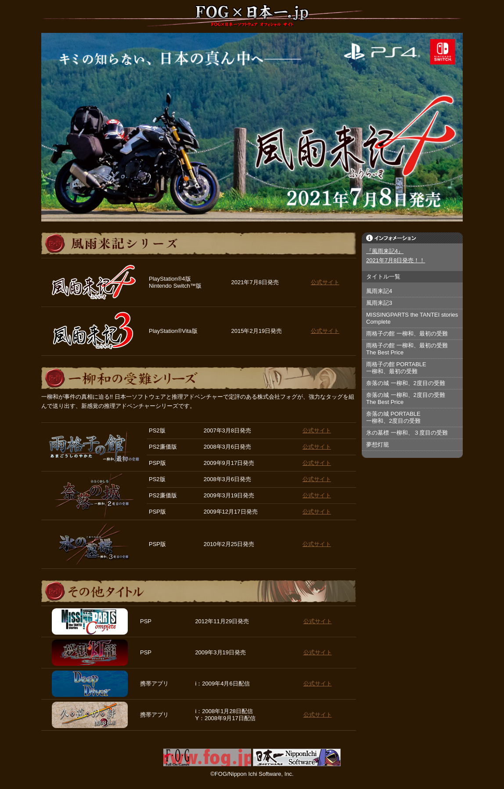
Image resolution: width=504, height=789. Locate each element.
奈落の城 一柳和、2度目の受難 (405, 383)
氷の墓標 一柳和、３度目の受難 (407, 432)
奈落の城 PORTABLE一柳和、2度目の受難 (393, 417)
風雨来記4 (379, 291)
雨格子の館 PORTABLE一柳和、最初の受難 (396, 368)
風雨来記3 (379, 303)
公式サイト (325, 282)
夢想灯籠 (377, 444)
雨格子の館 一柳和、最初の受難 (407, 333)
